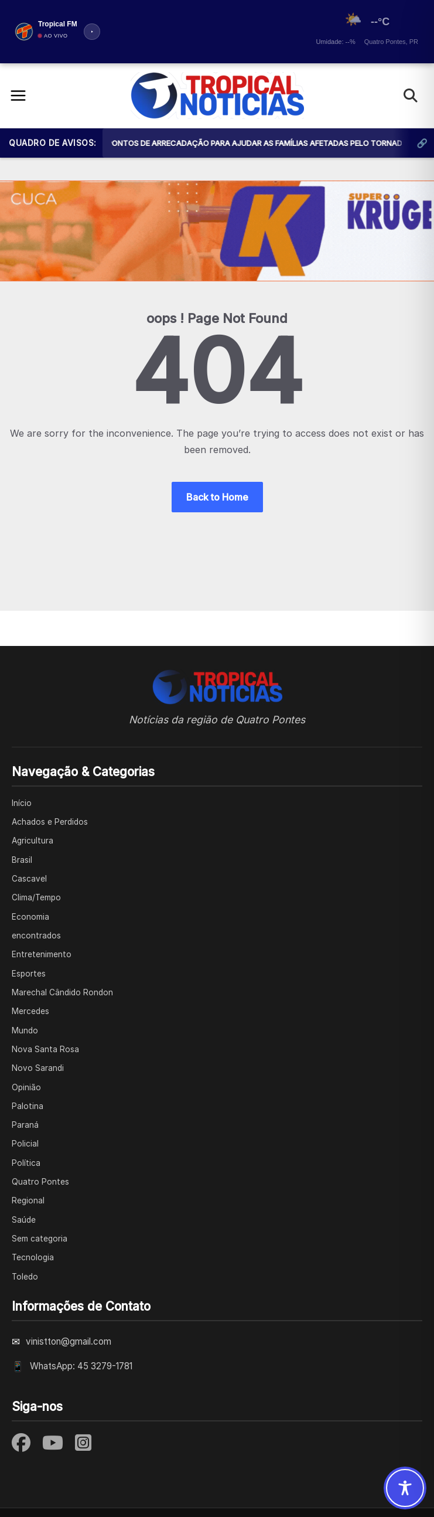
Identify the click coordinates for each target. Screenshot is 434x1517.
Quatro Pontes (40, 1181)
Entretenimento (41, 954)
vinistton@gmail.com (68, 1341)
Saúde (24, 1220)
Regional (28, 1200)
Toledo (25, 1276)
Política (26, 1163)
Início (22, 803)
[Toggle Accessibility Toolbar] (405, 1488)
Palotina (27, 1106)
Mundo (25, 1030)
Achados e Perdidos (50, 821)
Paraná (25, 1125)
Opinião (26, 1087)
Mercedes (30, 1011)
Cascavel (29, 878)
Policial (25, 1143)
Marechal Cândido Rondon (62, 992)
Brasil (22, 860)
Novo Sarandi (38, 1068)
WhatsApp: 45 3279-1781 (81, 1366)
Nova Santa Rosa (45, 1049)
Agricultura (32, 840)
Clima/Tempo (36, 897)
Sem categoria (39, 1238)
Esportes (29, 973)
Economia (30, 916)
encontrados (36, 935)
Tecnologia (33, 1257)
